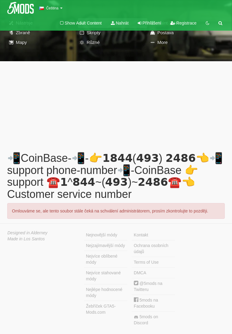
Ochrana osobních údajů (151, 248)
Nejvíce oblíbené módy (102, 259)
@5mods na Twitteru (148, 286)
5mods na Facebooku (146, 303)
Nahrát (120, 23)
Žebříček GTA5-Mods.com (101, 309)
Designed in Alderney (28, 232)
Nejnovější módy (102, 234)
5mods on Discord (146, 319)
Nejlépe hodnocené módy (104, 292)
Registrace (183, 23)
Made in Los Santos (26, 238)
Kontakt (141, 234)
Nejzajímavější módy (105, 245)
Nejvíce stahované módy (103, 275)
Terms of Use (146, 262)
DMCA (140, 272)
